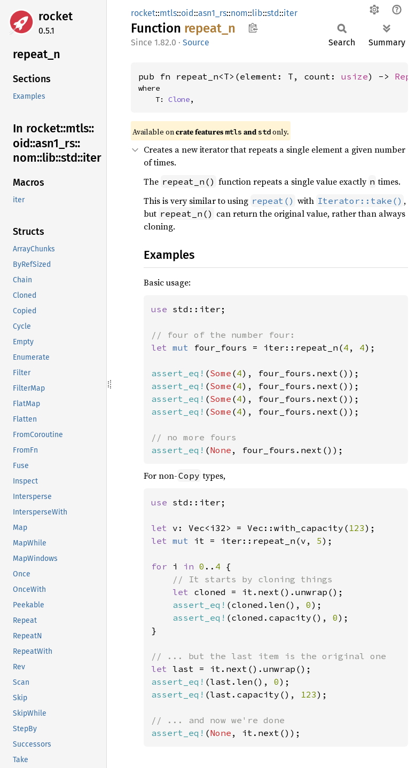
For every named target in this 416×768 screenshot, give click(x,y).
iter (290, 13)
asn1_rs (212, 13)
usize (354, 76)
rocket (55, 16)
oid (187, 13)
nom (239, 13)
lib (257, 13)
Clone (179, 99)
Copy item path (253, 28)
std (273, 13)
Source (196, 42)
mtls (168, 13)
